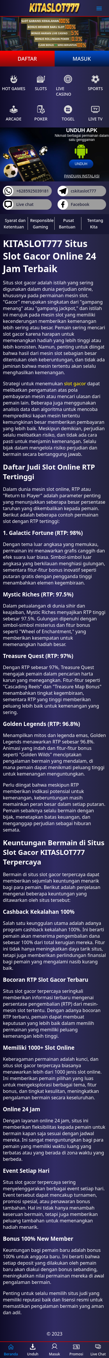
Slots (41, 83)
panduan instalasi (81, 176)
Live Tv (95, 113)
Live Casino (64, 86)
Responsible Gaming (42, 224)
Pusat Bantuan (67, 224)
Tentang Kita (95, 224)
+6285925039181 (26, 191)
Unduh (32, 1350)
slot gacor (75, 383)
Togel (68, 113)
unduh (81, 164)
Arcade (14, 113)
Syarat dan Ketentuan (14, 224)
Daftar (27, 58)
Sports (95, 83)
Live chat (18, 204)
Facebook (74, 204)
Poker (40, 113)
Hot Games (13, 83)
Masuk (82, 58)
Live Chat (98, 1350)
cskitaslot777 (77, 191)
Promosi (76, 1350)
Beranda (11, 1350)
